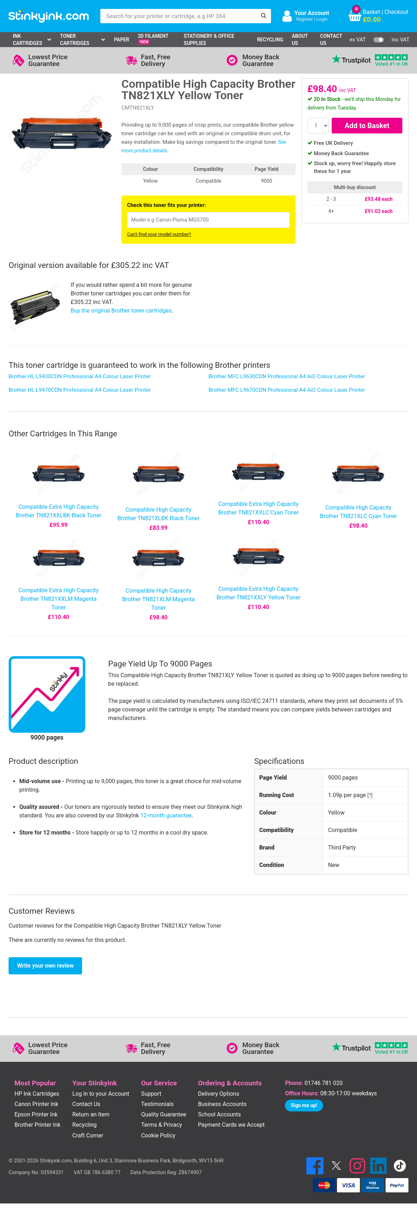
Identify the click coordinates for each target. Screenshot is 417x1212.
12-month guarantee (166, 815)
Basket (371, 12)
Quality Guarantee (163, 1114)
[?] (370, 795)
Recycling (270, 39)
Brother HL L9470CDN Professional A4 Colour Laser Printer (80, 390)
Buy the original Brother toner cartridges (121, 310)
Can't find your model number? (159, 234)
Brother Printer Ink (38, 1124)
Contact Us (331, 39)
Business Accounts (222, 1104)
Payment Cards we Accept (231, 1124)
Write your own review (45, 965)
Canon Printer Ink (37, 1104)
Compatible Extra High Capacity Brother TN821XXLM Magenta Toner (59, 599)
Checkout (396, 12)
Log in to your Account (101, 1093)
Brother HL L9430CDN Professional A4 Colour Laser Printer (80, 376)
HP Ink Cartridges (37, 1093)
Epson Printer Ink (36, 1114)
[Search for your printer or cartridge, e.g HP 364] (178, 16)
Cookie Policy (158, 1135)
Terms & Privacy (161, 1124)
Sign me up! (304, 1105)
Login (322, 19)
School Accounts (219, 1114)
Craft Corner (88, 1135)
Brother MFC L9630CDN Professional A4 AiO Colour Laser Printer (286, 376)
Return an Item (91, 1114)
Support (151, 1093)
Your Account (312, 13)
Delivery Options (218, 1093)
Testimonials (157, 1104)
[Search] (264, 16)
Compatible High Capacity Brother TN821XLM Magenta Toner (158, 599)
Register (304, 19)
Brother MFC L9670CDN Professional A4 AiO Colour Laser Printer (286, 390)
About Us (300, 39)
